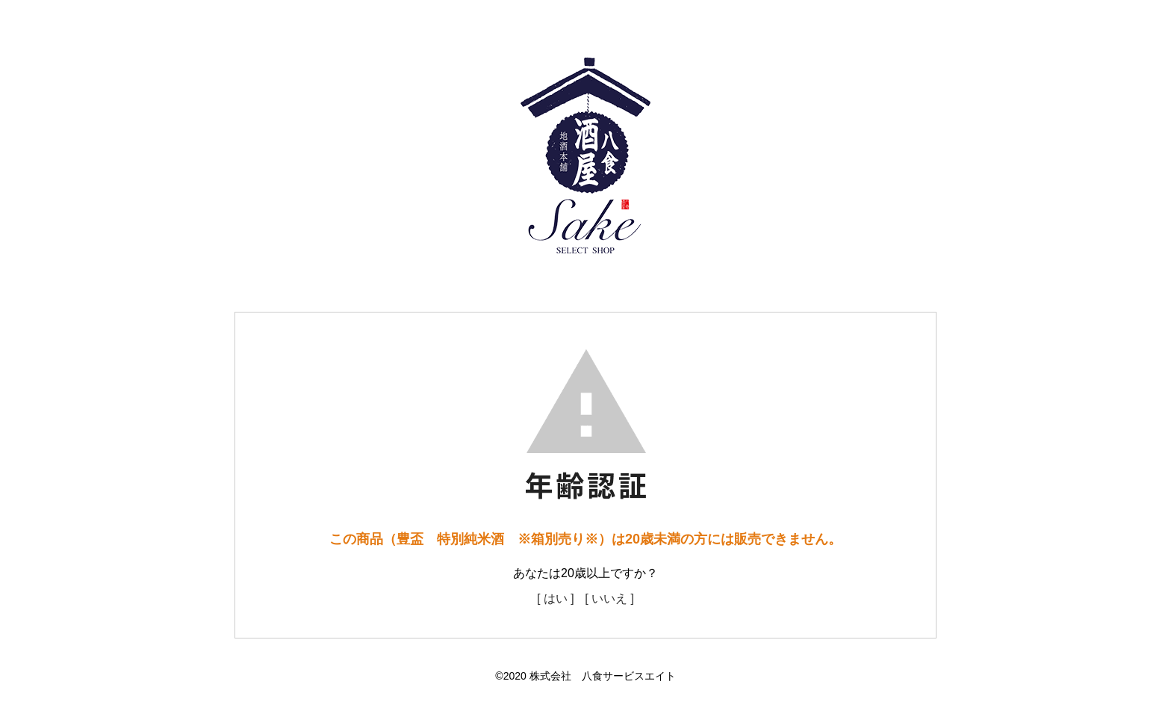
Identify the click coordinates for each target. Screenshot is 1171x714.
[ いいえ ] (609, 598)
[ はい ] (555, 598)
